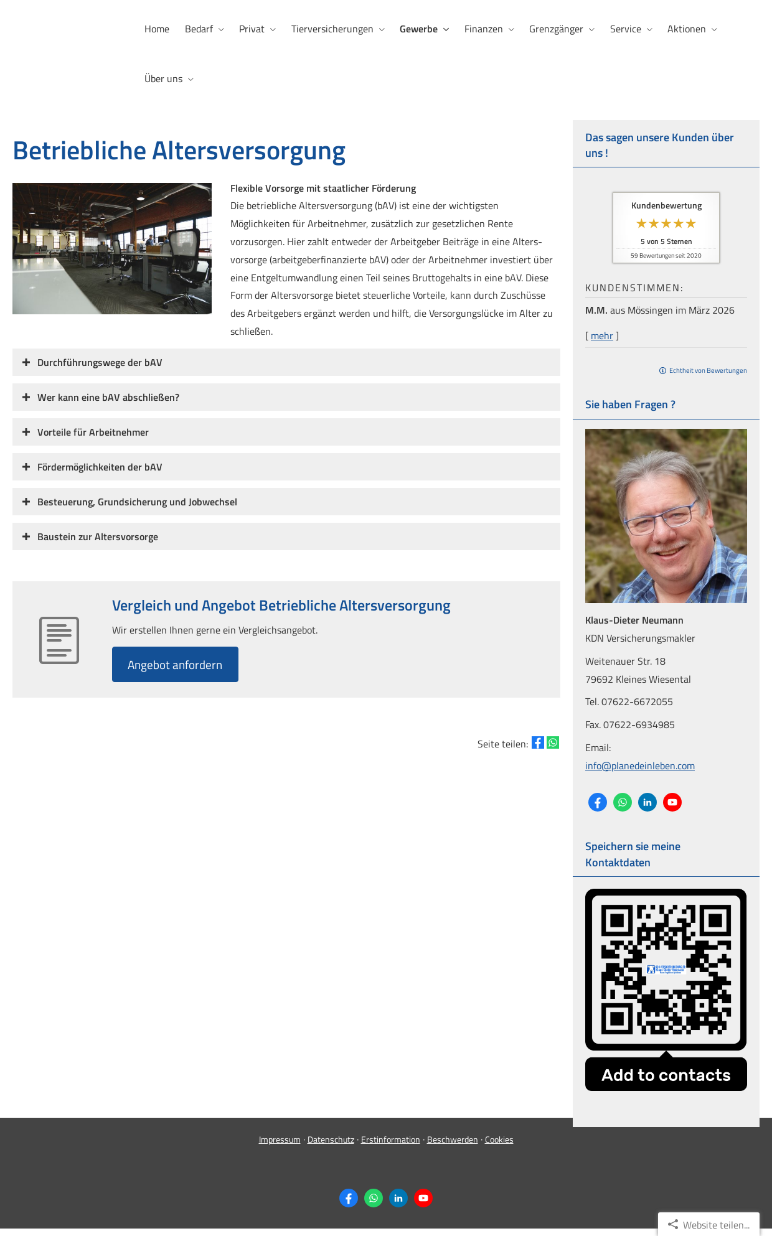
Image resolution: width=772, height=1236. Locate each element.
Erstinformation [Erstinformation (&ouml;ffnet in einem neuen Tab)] (390, 1146)
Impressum (280, 1146)
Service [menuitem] (623, 28)
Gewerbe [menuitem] (417, 28)
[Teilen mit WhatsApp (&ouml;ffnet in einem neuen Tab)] (553, 742)
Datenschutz (331, 1146)
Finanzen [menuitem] (482, 28)
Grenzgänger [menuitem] (554, 28)
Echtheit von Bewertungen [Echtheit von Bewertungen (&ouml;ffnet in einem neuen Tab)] (708, 368)
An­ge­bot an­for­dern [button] (178, 662)
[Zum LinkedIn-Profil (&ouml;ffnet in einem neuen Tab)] (647, 800)
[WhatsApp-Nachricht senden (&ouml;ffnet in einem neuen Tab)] (622, 800)
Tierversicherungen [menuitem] (331, 28)
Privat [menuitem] (251, 28)
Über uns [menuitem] (163, 78)
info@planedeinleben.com (640, 763)
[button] (99, 360)
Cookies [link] (499, 1146)
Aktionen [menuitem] (684, 28)
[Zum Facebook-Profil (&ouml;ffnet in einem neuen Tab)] (597, 800)
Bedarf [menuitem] (198, 28)
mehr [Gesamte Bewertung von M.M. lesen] (602, 333)
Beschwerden (452, 1146)
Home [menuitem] (156, 28)
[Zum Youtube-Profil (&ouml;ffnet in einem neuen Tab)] (672, 800)
